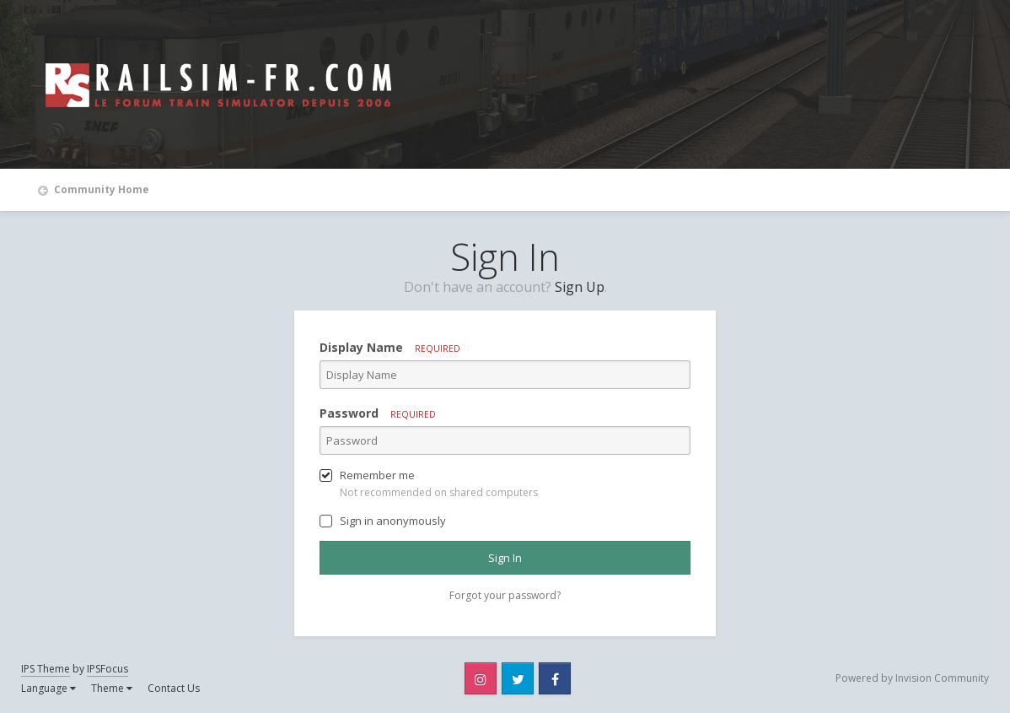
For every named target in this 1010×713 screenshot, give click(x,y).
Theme (111, 688)
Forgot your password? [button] (505, 595)
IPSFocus (107, 669)
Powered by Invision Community (912, 678)
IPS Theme (45, 669)
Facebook (555, 678)
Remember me (377, 475)
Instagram (481, 678)
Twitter (518, 678)
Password (378, 413)
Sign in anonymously (393, 520)
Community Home (100, 189)
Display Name (390, 347)
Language (48, 688)
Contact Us (174, 688)
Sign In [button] (505, 557)
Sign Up (579, 287)
